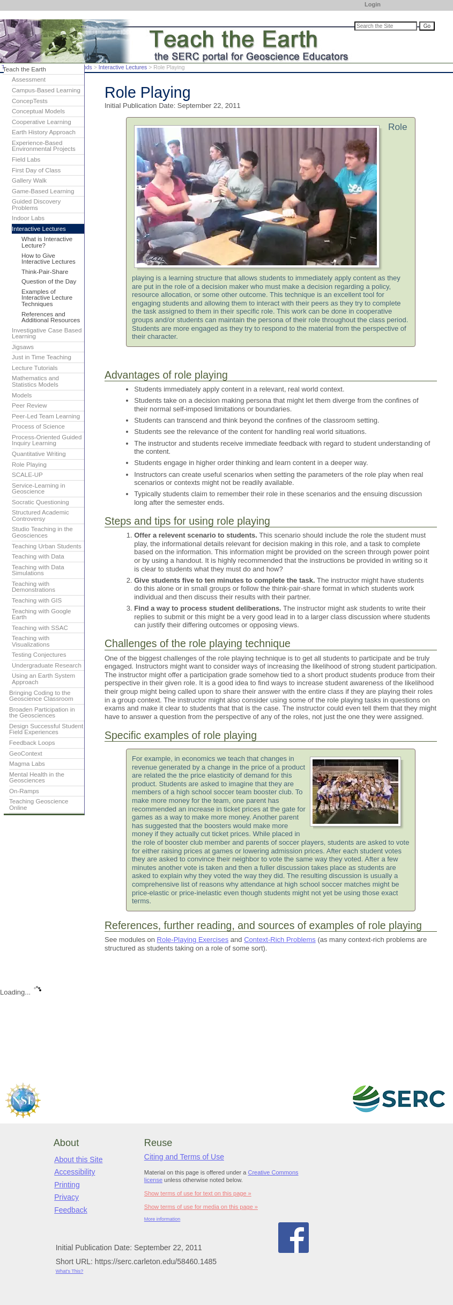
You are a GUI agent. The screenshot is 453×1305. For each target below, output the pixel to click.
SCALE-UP (27, 475)
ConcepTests (30, 101)
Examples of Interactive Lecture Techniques (46, 297)
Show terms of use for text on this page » (197, 1193)
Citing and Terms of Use (184, 1156)
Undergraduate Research (46, 665)
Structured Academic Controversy (40, 515)
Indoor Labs (28, 218)
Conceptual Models (38, 111)
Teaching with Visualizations (31, 641)
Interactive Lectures (123, 67)
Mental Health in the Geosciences (36, 777)
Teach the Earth (24, 69)
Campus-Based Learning (46, 90)
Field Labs (26, 159)
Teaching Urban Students (46, 546)
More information (162, 1219)
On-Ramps (24, 791)
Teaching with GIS (37, 600)
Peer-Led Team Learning (46, 416)
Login (373, 4)
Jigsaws (23, 347)
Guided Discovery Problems (36, 204)
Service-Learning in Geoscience (38, 488)
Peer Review (29, 405)
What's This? (70, 1271)
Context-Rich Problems (280, 940)
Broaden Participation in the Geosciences (42, 712)
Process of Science (38, 426)
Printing (66, 1184)
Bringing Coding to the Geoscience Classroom (41, 696)
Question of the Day (48, 281)
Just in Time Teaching (41, 357)
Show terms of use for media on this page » (201, 1207)
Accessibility (74, 1172)
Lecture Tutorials (34, 368)
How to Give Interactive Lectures (48, 258)
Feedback (70, 1210)
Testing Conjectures (39, 654)
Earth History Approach (44, 132)
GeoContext (25, 753)
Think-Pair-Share (44, 272)
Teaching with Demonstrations (33, 587)
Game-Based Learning (43, 191)
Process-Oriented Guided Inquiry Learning (46, 440)
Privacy (66, 1197)
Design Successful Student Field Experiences (46, 729)
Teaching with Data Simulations (38, 570)
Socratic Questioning (40, 502)
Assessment (29, 79)
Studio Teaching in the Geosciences (42, 532)
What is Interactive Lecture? (46, 242)
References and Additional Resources (50, 317)
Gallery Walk (29, 180)
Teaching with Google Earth (41, 614)
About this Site (78, 1159)
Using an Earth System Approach (43, 678)
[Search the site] (385, 26)
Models (22, 395)
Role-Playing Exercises (193, 940)
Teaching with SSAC (40, 628)
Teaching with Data (38, 556)
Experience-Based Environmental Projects (44, 146)
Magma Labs (27, 763)
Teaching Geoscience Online (39, 804)
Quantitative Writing (39, 454)
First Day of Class (36, 170)
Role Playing (29, 464)
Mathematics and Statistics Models (35, 381)
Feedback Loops (32, 743)
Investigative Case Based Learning (46, 333)
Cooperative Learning (41, 122)
